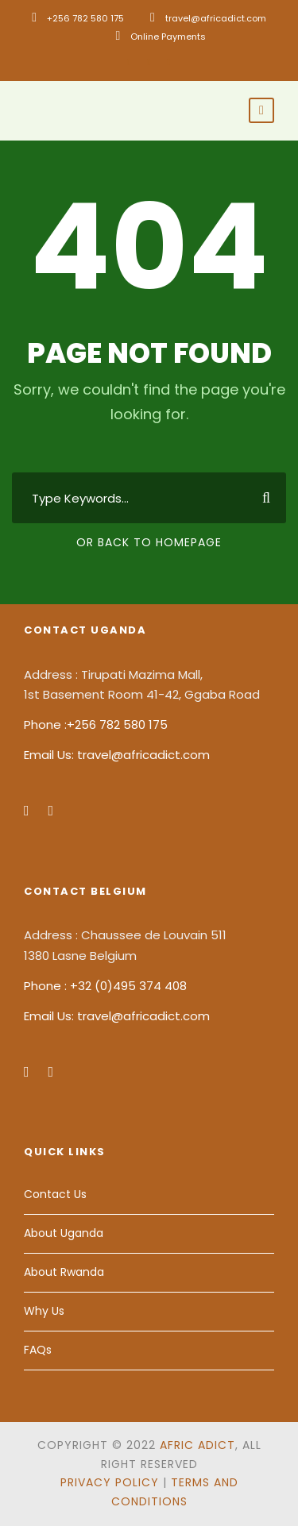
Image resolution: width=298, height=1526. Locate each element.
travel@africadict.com (215, 18)
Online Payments (168, 36)
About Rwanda (64, 1272)
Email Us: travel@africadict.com (117, 754)
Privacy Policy (109, 1482)
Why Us (44, 1311)
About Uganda (63, 1233)
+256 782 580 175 (85, 18)
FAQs (38, 1350)
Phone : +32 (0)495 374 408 (105, 985)
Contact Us (55, 1194)
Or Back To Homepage (149, 542)
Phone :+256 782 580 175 (96, 724)
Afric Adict (197, 1445)
